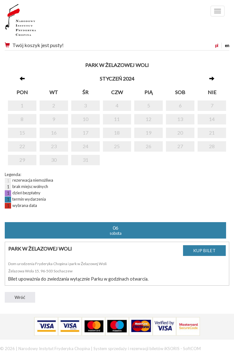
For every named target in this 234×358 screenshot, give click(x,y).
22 (22, 146)
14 (212, 119)
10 (85, 119)
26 (148, 146)
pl (216, 45)
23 (54, 146)
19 (148, 133)
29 (22, 160)
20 (180, 133)
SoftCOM (192, 348)
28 (212, 146)
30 (54, 160)
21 (212, 133)
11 (117, 119)
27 (180, 146)
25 (117, 146)
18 (117, 133)
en (227, 45)
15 (22, 133)
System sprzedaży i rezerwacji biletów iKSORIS (136, 348)
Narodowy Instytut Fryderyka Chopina (32, 22)
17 (85, 133)
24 (85, 146)
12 (148, 119)
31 (85, 160)
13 (180, 119)
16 (54, 133)
